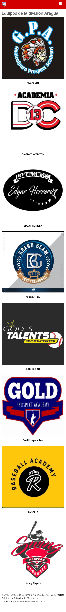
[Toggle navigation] (60, 4)
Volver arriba (57, 594)
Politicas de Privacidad (13, 598)
